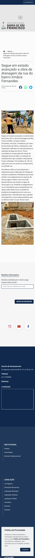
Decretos (7, 506)
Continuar (25, 549)
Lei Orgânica (8, 484)
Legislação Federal (10, 498)
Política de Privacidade (21, 539)
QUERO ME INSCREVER (24, 301)
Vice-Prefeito (8, 452)
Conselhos (7, 502)
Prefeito (6, 449)
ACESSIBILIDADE (28, 2)
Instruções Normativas (11, 487)
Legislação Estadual (11, 495)
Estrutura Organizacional (12, 456)
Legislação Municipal (11, 491)
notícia (10, 51)
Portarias (7, 510)
